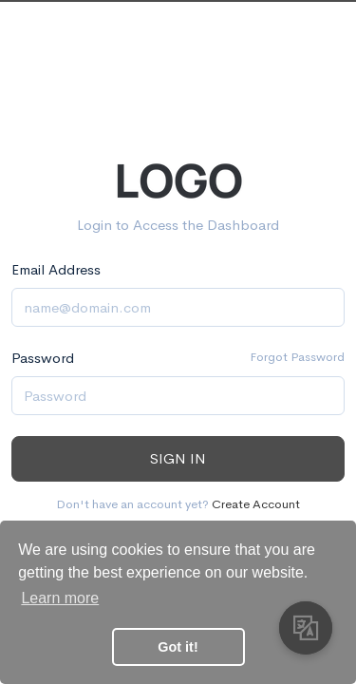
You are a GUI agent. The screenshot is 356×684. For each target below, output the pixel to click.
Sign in (178, 458)
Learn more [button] (60, 598)
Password (42, 358)
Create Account (256, 504)
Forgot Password (297, 357)
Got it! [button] (177, 647)
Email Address (56, 269)
